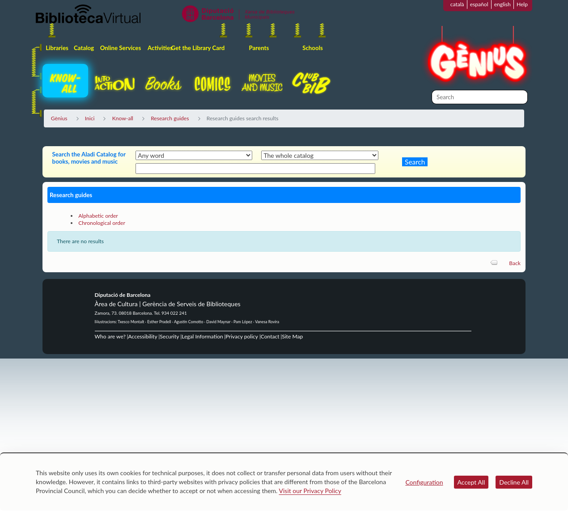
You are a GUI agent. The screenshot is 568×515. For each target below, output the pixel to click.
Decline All (514, 482)
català (457, 4)
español (479, 4)
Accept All (471, 482)
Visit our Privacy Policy (310, 490)
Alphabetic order (98, 215)
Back (515, 263)
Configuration (424, 482)
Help (522, 4)
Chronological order (101, 223)
